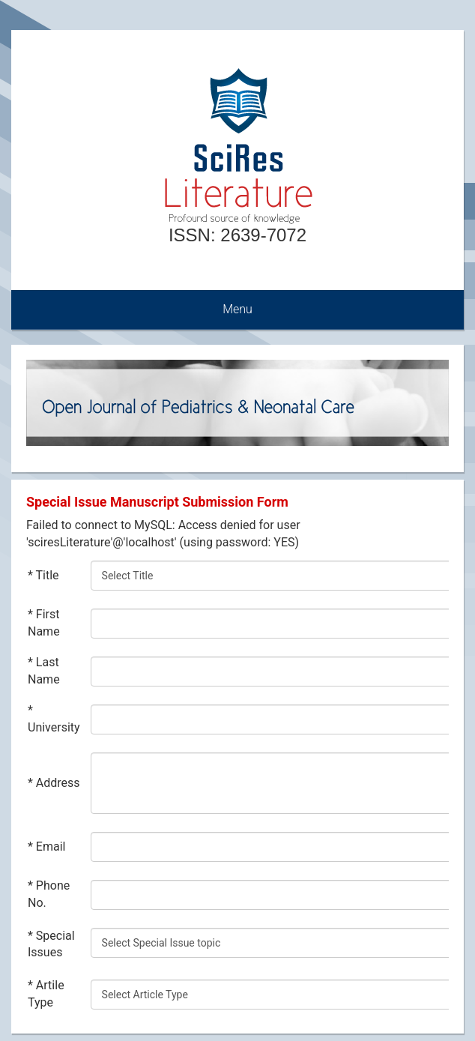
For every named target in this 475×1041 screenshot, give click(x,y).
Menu (237, 309)
